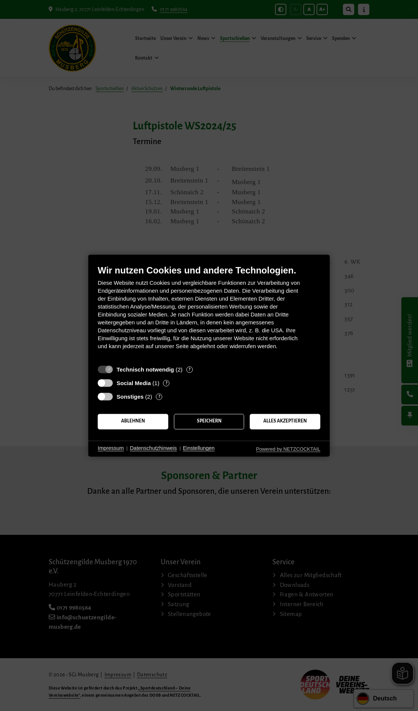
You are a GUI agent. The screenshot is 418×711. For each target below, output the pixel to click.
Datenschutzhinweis (153, 448)
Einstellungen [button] (199, 448)
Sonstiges (130, 396)
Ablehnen (133, 421)
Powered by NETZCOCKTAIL (288, 449)
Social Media (134, 383)
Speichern (209, 421)
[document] (209, 313)
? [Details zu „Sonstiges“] (159, 396)
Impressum (111, 448)
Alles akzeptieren (285, 421)
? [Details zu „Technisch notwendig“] (189, 369)
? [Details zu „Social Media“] (166, 383)
